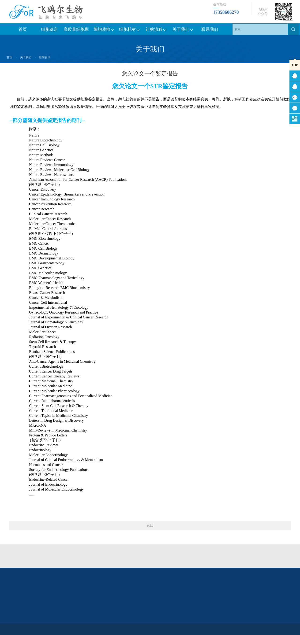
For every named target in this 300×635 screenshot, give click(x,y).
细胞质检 (103, 31)
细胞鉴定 (49, 31)
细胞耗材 (129, 31)
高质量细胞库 (76, 31)
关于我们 (183, 31)
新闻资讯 (33, 57)
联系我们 (209, 31)
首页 (23, 31)
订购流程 (156, 31)
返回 (150, 525)
